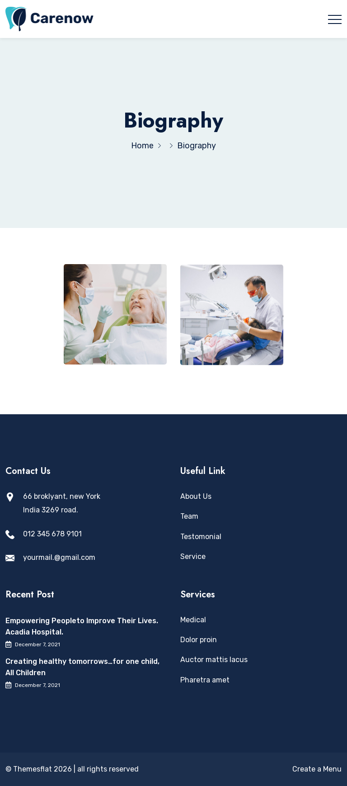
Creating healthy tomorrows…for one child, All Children (82, 667)
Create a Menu (317, 769)
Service (193, 556)
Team (189, 516)
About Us (195, 496)
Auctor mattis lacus (214, 659)
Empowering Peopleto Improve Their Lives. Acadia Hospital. (81, 626)
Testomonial (200, 536)
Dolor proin (198, 639)
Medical (193, 620)
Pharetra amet (205, 680)
